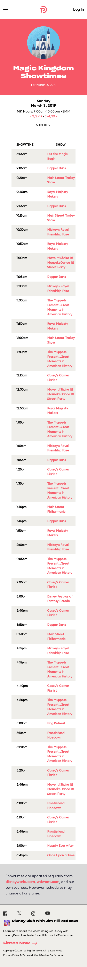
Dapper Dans (56, 168)
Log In (78, 9)
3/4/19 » (51, 116)
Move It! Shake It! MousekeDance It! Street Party (60, 262)
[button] (43, 126)
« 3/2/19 (36, 116)
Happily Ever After (60, 846)
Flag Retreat (56, 723)
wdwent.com (48, 881)
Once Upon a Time (60, 855)
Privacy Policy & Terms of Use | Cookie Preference (33, 955)
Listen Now (21, 943)
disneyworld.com (20, 881)
